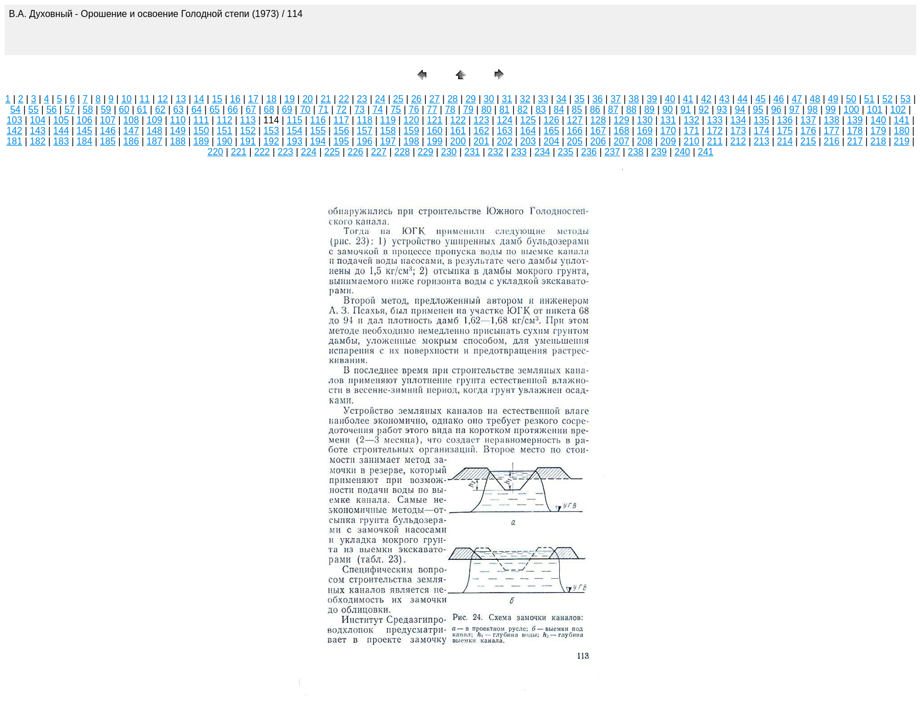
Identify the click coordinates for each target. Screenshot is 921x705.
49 (833, 99)
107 (108, 120)
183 (61, 141)
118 (364, 120)
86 (595, 110)
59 (105, 110)
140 (878, 120)
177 (831, 131)
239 (659, 152)
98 (812, 110)
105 (61, 120)
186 (131, 141)
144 (61, 131)
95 (758, 110)
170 (668, 131)
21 (326, 99)
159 (411, 131)
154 (294, 131)
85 (577, 110)
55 (33, 110)
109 (155, 120)
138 (831, 120)
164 (528, 131)
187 (155, 141)
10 (126, 99)
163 (505, 131)
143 (38, 131)
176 (808, 131)
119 (388, 120)
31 (507, 99)
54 (15, 110)
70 (305, 110)
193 (294, 141)
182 (38, 141)
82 (522, 110)
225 (332, 152)
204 (551, 141)
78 (450, 110)
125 (528, 120)
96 (776, 110)
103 (14, 120)
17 (253, 99)
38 (633, 99)
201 (481, 141)
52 (887, 99)
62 (160, 110)
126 (551, 120)
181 (14, 141)
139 (855, 120)
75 (396, 110)
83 (541, 110)
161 (458, 131)
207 (622, 141)
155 (318, 131)
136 (785, 120)
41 (688, 99)
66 (232, 110)
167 (598, 131)
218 (878, 141)
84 (559, 110)
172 (715, 131)
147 (131, 131)
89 (649, 110)
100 (851, 110)
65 (214, 110)
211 (715, 141)
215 (808, 141)
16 (235, 99)
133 (715, 120)
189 (201, 141)
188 (178, 141)
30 (488, 99)
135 (761, 120)
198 (411, 141)
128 (598, 120)
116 (318, 120)
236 (589, 152)
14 (199, 99)
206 (598, 141)
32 (525, 99)
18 (271, 99)
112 (225, 120)
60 (124, 110)
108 (131, 120)
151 (225, 131)
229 (425, 152)
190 (225, 141)
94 (740, 110)
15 (217, 99)
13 (181, 99)
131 (668, 120)
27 (434, 99)
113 (248, 120)
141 (902, 120)
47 (797, 99)
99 (830, 110)
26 (416, 99)
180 (902, 131)
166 (575, 131)
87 (613, 110)
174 (761, 131)
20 (307, 99)
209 (668, 141)
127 (575, 120)
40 (670, 99)
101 (875, 110)
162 (481, 131)
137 (808, 120)
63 (178, 110)
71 (323, 110)
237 (612, 152)
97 (794, 110)
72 (341, 110)
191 (248, 141)
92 (703, 110)
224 (309, 152)
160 (435, 131)
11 (144, 99)
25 (398, 99)
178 (855, 131)
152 (248, 131)
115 (294, 120)
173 (738, 131)
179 (878, 131)
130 (645, 120)
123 (481, 120)
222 (262, 152)
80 (486, 110)
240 (682, 152)
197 (388, 141)
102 (898, 110)
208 (645, 141)
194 (318, 141)
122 (458, 120)
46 (779, 99)
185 (108, 141)
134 (738, 120)
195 (341, 141)
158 (388, 131)
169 (645, 131)
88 (631, 110)
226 (356, 152)
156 (341, 131)
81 (504, 110)
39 (652, 99)
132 (692, 120)
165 (551, 131)
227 (379, 152)
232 (495, 152)
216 (831, 141)
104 (38, 120)
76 (414, 110)
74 (377, 110)
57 (70, 110)
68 (269, 110)
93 (722, 110)
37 (615, 99)
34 (561, 99)
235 (566, 152)
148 (155, 131)
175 (785, 131)
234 (542, 152)
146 (108, 131)
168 (622, 131)
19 (289, 99)
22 (344, 99)
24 (380, 99)
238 (636, 152)
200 (458, 141)
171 (692, 131)
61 (142, 110)
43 (724, 99)
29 (470, 99)
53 (905, 99)
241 (706, 152)
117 (341, 120)
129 (622, 120)
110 (178, 120)
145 (84, 131)
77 (432, 110)
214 (785, 141)
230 (449, 152)
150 (201, 131)
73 (359, 110)
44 (742, 99)
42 (706, 99)
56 (51, 110)
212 (738, 141)
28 (453, 99)
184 (84, 141)
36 (597, 99)
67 (251, 110)
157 (364, 131)
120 (411, 120)
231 (472, 152)
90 (668, 110)
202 (505, 141)
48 (815, 99)
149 (178, 131)
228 (402, 152)
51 (869, 99)
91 (685, 110)
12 (162, 99)
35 (579, 99)
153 (271, 131)
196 (364, 141)
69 (287, 110)
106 (84, 120)
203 (528, 141)
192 (271, 141)
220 (215, 152)
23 (362, 99)
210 (692, 141)
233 (519, 152)
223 (286, 152)
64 (196, 110)
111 (201, 120)
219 (902, 141)
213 (761, 141)
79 (468, 110)
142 (14, 131)
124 (505, 120)
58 (88, 110)
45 (760, 99)
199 (435, 141)
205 (575, 141)
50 (851, 99)
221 (239, 152)
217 (855, 141)
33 (543, 99)
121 (435, 120)
